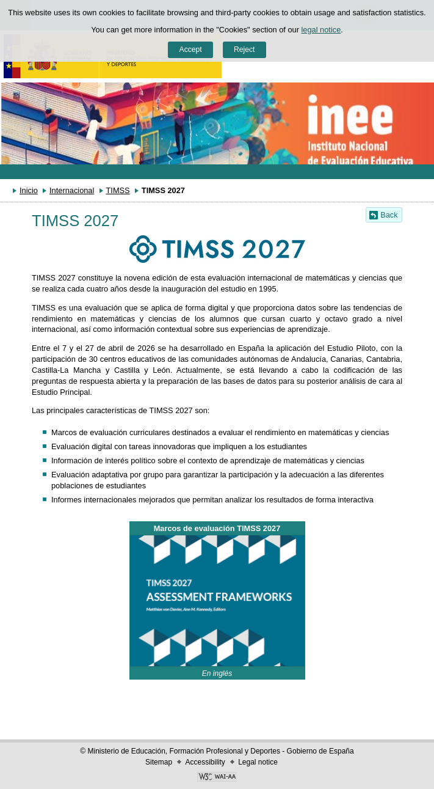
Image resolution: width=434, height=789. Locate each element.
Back (388, 214)
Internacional (71, 190)
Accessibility (205, 762)
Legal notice (258, 762)
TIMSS (118, 190)
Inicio (29, 190)
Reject (244, 49)
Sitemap (158, 762)
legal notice (321, 29)
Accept (190, 49)
